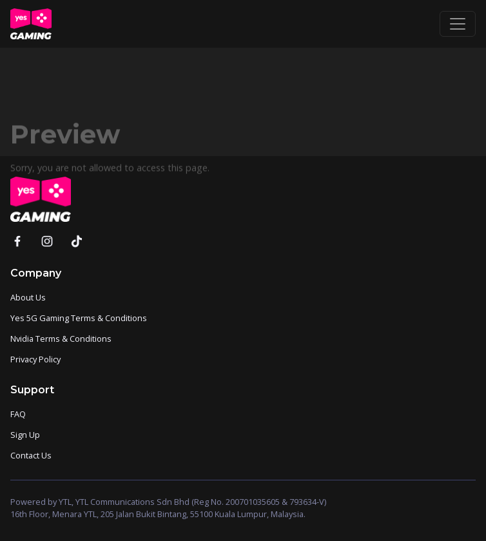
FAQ (18, 414)
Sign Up (25, 434)
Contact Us (31, 455)
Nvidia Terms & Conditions (61, 338)
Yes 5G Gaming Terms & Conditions (78, 318)
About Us (28, 297)
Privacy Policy (35, 359)
